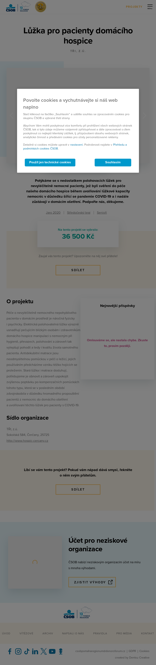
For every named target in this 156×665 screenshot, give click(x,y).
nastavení (76, 144)
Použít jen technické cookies (50, 162)
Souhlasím (113, 162)
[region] (78, 131)
